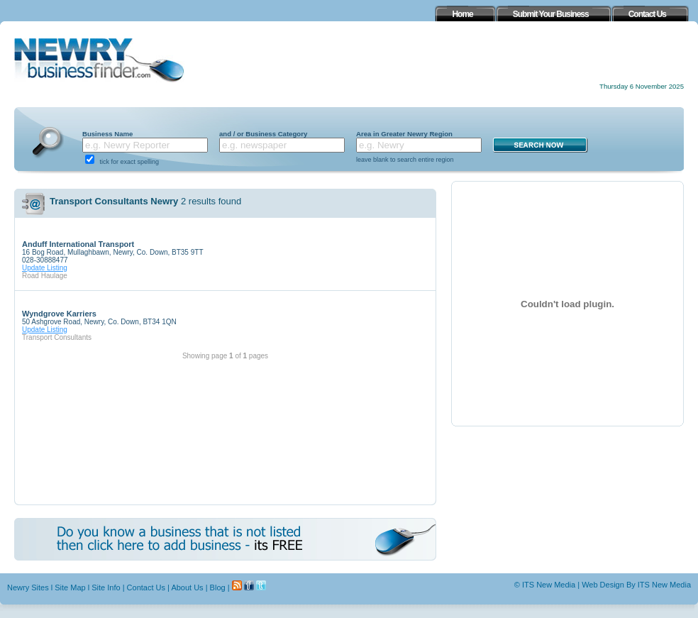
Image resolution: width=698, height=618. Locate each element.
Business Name (107, 134)
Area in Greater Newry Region (404, 134)
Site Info (106, 587)
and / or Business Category (263, 134)
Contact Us (146, 587)
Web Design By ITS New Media (636, 584)
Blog (218, 587)
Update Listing (44, 268)
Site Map (70, 587)
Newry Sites (28, 587)
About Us (187, 587)
